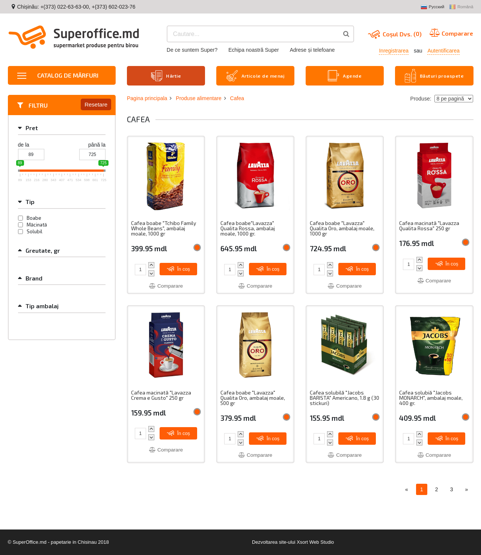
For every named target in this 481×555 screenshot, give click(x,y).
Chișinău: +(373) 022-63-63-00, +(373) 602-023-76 (76, 7)
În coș (179, 268)
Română (461, 7)
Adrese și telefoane (312, 50)
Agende (344, 75)
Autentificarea (443, 51)
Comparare (166, 285)
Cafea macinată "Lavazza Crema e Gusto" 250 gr (161, 395)
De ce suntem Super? (192, 50)
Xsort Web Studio (316, 542)
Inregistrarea (394, 51)
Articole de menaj (256, 75)
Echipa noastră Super (253, 50)
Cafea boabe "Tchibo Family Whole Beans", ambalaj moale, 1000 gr (164, 228)
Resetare (95, 103)
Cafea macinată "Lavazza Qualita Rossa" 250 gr (429, 225)
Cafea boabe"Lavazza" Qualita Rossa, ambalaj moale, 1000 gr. (248, 228)
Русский (433, 7)
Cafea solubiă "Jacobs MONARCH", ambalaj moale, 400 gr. (431, 398)
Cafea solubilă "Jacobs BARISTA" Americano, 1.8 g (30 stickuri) (340, 398)
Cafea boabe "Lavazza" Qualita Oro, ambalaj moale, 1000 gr (343, 228)
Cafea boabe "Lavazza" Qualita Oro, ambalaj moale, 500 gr (253, 398)
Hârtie (166, 75)
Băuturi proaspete (434, 75)
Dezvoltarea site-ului (273, 542)
